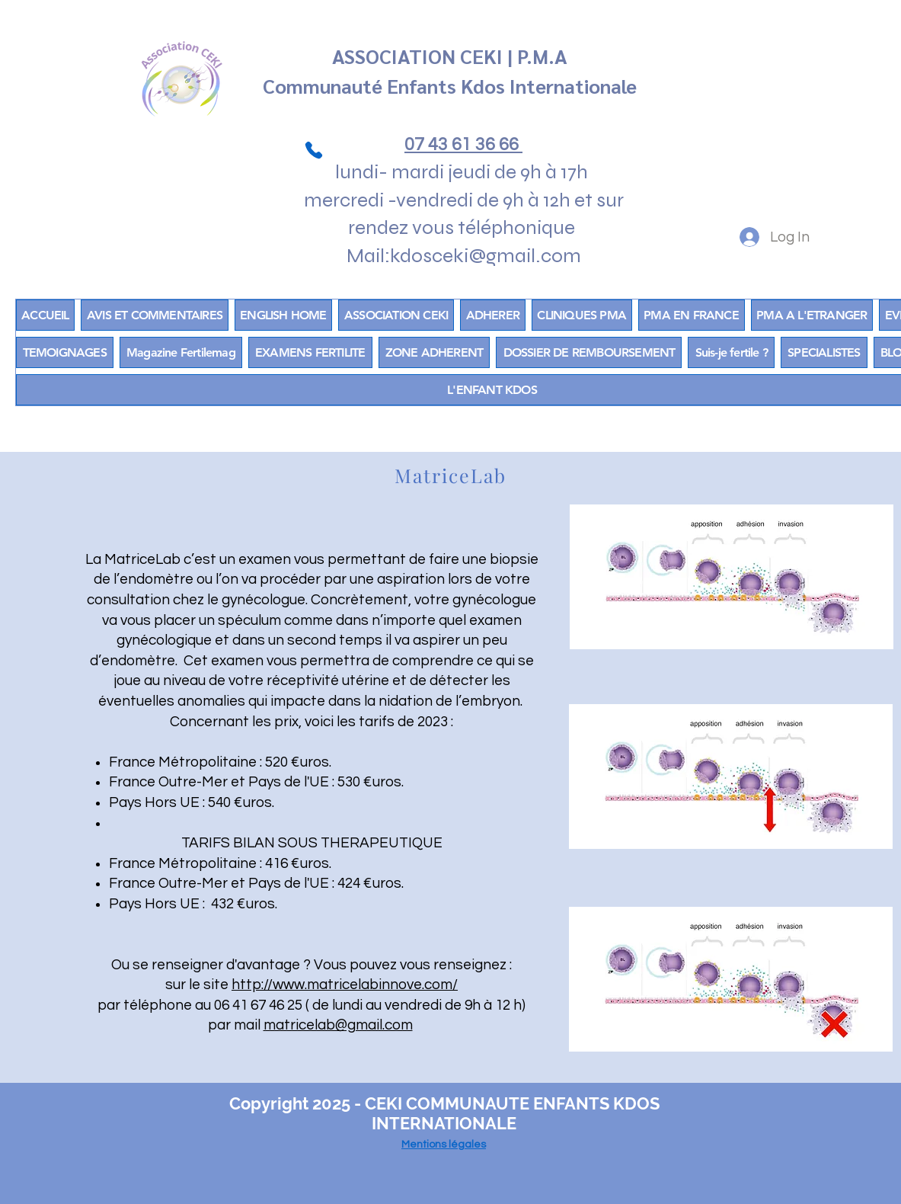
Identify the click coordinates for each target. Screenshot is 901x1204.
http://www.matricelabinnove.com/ (345, 984)
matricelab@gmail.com (338, 1025)
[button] (434, 352)
